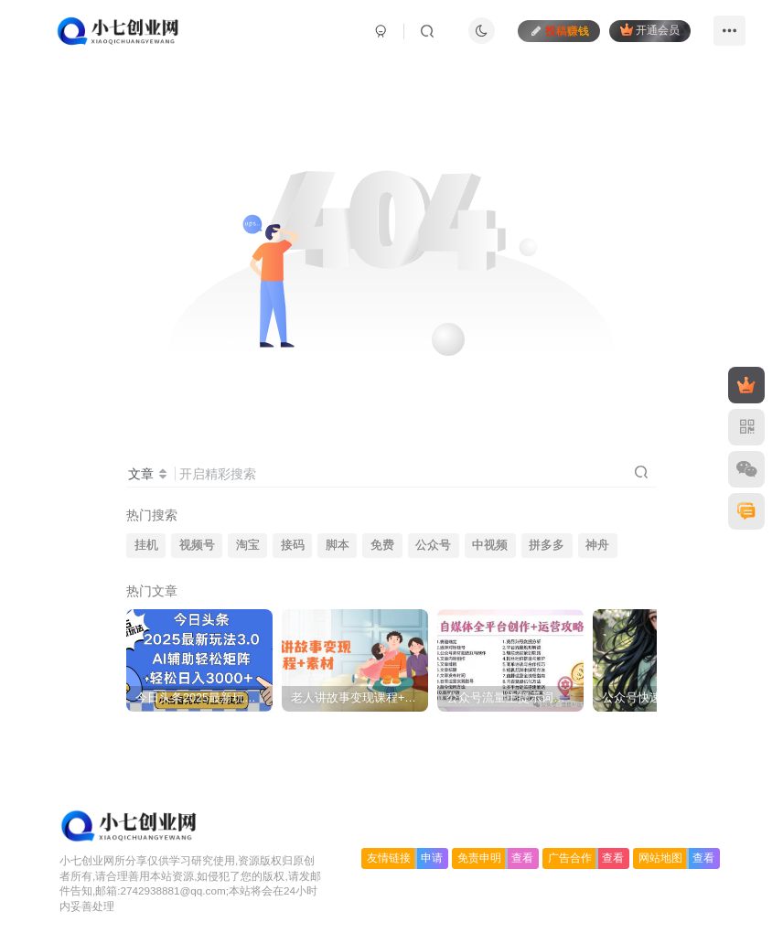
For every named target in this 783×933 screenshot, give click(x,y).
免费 (382, 545)
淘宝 (248, 545)
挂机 (146, 545)
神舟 (597, 545)
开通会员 (650, 30)
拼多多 (546, 545)
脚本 (337, 545)
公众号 (433, 545)
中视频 (490, 545)
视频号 (197, 545)
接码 (293, 545)
